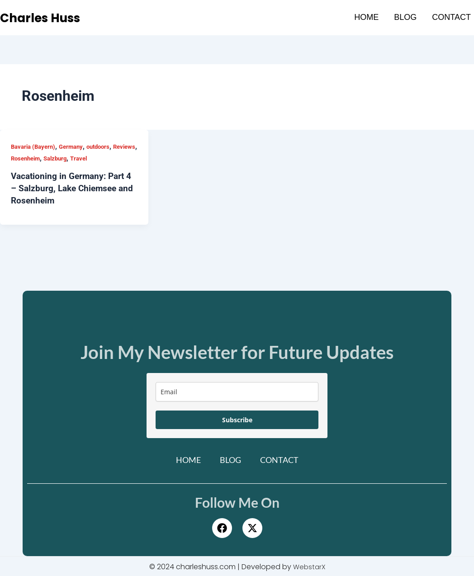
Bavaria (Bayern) (35, 146)
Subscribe (237, 418)
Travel (113, 158)
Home (366, 17)
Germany (76, 146)
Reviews (23, 158)
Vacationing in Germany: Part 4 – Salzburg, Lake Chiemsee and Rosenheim (74, 187)
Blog (405, 17)
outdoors (105, 146)
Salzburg (87, 158)
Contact (451, 17)
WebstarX (309, 565)
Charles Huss (46, 17)
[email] (237, 390)
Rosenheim (54, 158)
